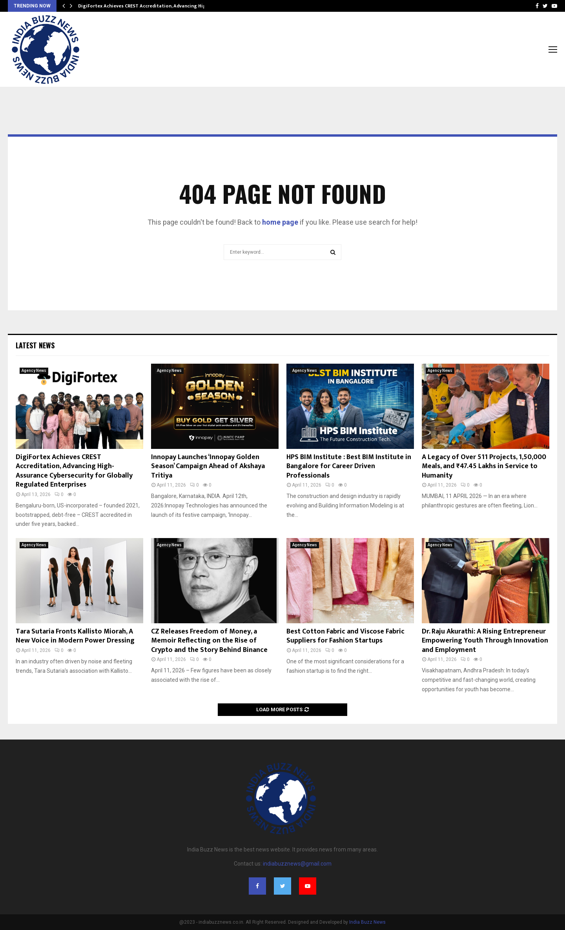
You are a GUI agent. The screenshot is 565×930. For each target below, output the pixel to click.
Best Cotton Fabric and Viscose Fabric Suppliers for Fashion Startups (345, 636)
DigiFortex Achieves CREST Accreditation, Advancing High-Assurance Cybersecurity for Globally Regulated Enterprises (74, 471)
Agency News (34, 370)
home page (280, 222)
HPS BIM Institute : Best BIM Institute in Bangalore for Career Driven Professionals (348, 466)
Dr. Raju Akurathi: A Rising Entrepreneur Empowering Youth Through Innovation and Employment (485, 641)
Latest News (35, 345)
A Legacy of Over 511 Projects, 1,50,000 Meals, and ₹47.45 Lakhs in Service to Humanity (484, 466)
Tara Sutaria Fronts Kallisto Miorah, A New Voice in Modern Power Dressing (75, 636)
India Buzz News (367, 922)
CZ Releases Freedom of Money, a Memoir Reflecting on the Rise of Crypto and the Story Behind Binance (209, 641)
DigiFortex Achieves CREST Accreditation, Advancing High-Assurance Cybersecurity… (174, 6)
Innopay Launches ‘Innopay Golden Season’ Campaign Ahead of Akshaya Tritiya (208, 466)
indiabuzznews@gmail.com (297, 863)
